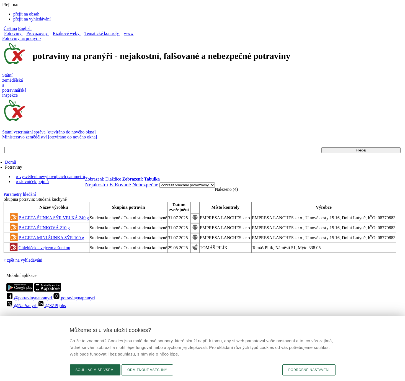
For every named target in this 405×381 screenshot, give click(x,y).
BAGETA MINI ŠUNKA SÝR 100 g (51, 237)
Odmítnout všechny (147, 370)
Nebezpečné (145, 184)
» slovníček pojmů (32, 181)
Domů (10, 162)
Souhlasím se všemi (95, 370)
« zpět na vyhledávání (23, 260)
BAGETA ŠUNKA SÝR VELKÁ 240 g (54, 217)
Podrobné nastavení (308, 370)
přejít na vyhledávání (32, 19)
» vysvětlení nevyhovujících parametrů (50, 176)
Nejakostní (96, 184)
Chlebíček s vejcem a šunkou (44, 247)
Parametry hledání (20, 194)
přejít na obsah (26, 14)
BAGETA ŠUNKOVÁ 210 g (44, 227)
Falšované (120, 184)
